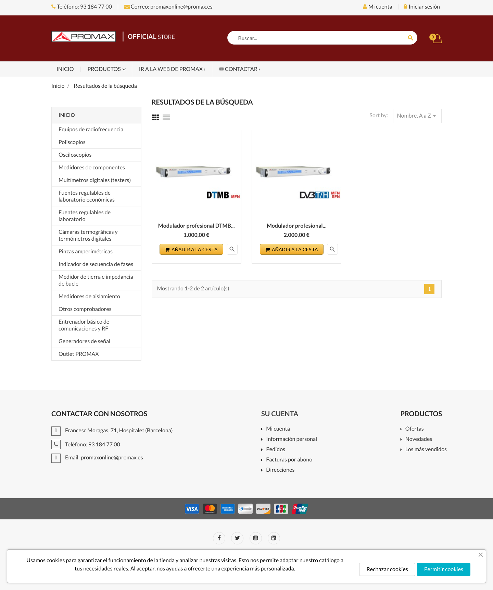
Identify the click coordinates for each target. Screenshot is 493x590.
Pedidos (275, 450)
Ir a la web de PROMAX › (172, 69)
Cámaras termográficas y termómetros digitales (88, 235)
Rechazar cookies (387, 569)
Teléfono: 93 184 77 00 (81, 6)
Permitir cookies (443, 569)
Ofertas (414, 429)
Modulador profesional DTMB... (196, 225)
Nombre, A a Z (417, 115)
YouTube (256, 538)
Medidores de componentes (92, 167)
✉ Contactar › (239, 69)
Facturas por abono (289, 460)
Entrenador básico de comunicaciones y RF (84, 325)
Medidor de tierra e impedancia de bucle (96, 280)
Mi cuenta (278, 429)
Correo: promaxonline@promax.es (168, 6)
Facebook (219, 538)
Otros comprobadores (85, 309)
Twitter (237, 538)
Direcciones (280, 470)
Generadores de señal (84, 341)
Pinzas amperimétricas (86, 251)
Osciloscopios (75, 155)
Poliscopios (72, 142)
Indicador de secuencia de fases (96, 264)
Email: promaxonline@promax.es (97, 457)
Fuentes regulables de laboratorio (85, 215)
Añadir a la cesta (191, 249)
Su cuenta (279, 414)
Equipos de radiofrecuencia (91, 129)
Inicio (65, 69)
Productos (105, 69)
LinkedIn (274, 538)
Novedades (418, 439)
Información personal (291, 439)
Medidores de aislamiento (89, 296)
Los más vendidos (426, 450)
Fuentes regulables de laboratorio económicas (87, 196)
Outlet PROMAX (79, 354)
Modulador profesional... (297, 225)
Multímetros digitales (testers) (95, 180)
